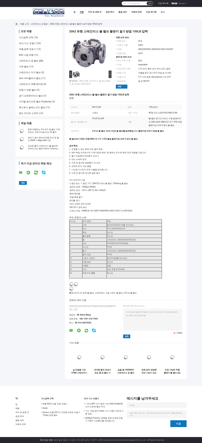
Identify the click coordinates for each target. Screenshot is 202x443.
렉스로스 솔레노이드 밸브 (32, 107)
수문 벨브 (24, 66)
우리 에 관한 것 (94, 12)
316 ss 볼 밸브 (130, 293)
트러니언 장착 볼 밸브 (84, 293)
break (45, 408)
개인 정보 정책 (46, 440)
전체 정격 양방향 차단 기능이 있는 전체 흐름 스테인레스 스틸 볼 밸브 (149, 371)
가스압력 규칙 (26, 37)
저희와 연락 (136, 12)
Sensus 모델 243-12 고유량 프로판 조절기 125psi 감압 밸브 (61, 413)
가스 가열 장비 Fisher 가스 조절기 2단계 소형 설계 (104, 412)
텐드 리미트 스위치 (28, 113)
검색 (150, 3)
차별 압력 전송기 (27, 49)
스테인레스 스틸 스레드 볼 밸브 (109, 293)
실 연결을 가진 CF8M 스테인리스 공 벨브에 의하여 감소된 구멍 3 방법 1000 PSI (79, 371)
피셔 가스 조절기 (27, 43)
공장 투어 (110, 12)
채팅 (119, 86)
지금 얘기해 (163, 3)
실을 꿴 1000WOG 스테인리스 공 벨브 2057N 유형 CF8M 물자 (125, 371)
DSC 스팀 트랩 (26, 55)
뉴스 (163, 12)
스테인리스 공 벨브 (39, 24)
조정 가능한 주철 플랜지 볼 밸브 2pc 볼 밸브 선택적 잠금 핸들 (172, 371)
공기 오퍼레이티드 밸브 (31, 95)
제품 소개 (24, 24)
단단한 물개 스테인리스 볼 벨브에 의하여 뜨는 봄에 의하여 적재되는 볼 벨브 (43, 148)
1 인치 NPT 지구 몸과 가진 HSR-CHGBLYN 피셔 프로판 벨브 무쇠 (104, 405)
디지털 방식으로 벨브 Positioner (35, 101)
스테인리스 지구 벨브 (30, 72)
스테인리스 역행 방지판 (31, 84)
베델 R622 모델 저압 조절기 (55, 404)
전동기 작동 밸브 (27, 90)
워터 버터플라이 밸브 (30, 78)
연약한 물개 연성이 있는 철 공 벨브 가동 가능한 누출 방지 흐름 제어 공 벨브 (102, 371)
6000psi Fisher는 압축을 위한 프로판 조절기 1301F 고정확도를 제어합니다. (104, 419)
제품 (82, 12)
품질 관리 (122, 12)
